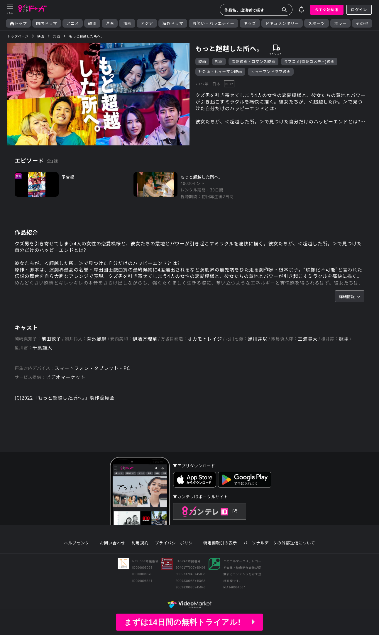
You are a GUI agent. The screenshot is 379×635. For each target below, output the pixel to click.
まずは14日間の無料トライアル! (189, 622)
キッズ (249, 23)
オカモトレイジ (204, 338)
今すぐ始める (327, 9)
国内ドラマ (46, 23)
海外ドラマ (172, 23)
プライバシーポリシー (176, 543)
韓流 (92, 23)
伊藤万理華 (145, 338)
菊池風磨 (96, 338)
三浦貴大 (307, 338)
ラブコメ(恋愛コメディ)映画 (309, 61)
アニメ (72, 23)
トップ (18, 23)
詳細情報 (350, 296)
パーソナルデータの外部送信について (279, 543)
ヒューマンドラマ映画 (271, 71)
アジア (147, 23)
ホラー (340, 23)
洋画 (110, 23)
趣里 (344, 338)
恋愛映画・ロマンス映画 (253, 61)
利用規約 (139, 543)
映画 (202, 61)
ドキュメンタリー (282, 23)
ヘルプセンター (79, 543)
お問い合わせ (112, 543)
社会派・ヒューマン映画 (220, 71)
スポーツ (316, 23)
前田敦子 (51, 338)
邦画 (127, 23)
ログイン (359, 9)
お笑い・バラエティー (213, 23)
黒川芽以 (258, 338)
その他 (362, 23)
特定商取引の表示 (220, 543)
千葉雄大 (42, 347)
